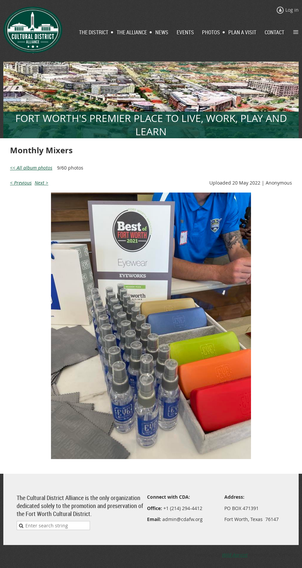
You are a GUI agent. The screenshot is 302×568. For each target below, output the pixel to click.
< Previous (21, 183)
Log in (292, 10)
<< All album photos (31, 168)
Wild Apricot (235, 555)
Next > (41, 183)
